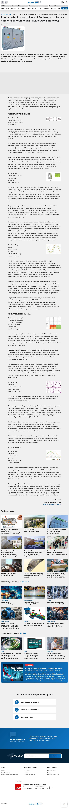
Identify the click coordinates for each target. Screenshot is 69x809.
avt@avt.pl (50, 787)
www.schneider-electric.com (52, 504)
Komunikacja (45, 5)
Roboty (11, 5)
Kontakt (3, 770)
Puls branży (61, 8)
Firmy (7, 8)
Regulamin (26, 770)
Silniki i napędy (4, 5)
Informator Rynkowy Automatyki (9, 774)
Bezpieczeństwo (53, 5)
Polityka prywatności (29, 774)
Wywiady (46, 8)
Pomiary (60, 5)
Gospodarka (21, 8)
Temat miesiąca (31, 8)
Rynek (2, 8)
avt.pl (48, 788)
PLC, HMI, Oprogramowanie (21, 5)
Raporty (40, 8)
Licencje (26, 772)
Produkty (13, 8)
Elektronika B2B (51, 770)
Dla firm (65, 8)
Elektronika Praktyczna (53, 774)
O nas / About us (5, 772)
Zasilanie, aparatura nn (34, 5)
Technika (53, 8)
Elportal (49, 772)
